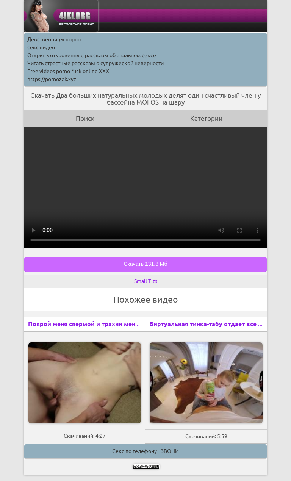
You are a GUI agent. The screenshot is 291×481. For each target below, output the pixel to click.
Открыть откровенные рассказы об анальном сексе (91, 55)
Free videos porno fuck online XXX (68, 71)
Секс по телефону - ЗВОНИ (145, 451)
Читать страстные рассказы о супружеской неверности (95, 63)
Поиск (85, 118)
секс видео (41, 47)
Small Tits (145, 281)
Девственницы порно (54, 39)
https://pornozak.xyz (51, 79)
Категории (206, 118)
